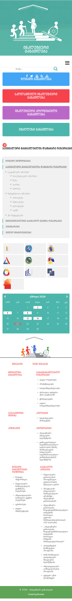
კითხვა (16, 184)
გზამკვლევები (46, 399)
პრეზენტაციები (47, 384)
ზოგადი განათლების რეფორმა (19, 469)
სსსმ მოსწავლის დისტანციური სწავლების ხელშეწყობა (51, 558)
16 (38, 318)
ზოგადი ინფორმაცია (18, 161)
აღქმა (15, 210)
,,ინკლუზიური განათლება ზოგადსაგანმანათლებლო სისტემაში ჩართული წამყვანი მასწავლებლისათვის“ (51, 534)
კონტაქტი (14, 428)
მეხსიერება (18, 202)
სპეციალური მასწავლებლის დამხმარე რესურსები (36, 167)
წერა (15, 180)
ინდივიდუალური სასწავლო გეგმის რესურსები (34, 221)
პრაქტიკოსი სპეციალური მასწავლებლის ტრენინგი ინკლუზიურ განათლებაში (50, 495)
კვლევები (42, 413)
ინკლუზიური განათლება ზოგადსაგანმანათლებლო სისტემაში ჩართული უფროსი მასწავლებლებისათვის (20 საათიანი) (51, 514)
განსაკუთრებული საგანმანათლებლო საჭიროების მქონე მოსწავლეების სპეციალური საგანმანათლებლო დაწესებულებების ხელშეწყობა (49, 451)
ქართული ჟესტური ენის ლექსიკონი (49, 393)
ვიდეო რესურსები (48, 380)
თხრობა (17, 188)
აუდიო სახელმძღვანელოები (49, 404)
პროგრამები (43, 428)
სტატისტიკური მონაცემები (46, 419)
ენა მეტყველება (15, 215)
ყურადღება (18, 206)
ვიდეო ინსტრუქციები (18, 232)
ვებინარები (13, 227)
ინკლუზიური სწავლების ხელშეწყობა (45, 435)
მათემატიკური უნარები (25, 176)
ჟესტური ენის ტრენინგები (49, 576)
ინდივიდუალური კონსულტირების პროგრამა (51, 568)
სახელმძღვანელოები (49, 388)
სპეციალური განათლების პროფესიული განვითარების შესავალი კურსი (51, 479)
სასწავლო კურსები (46, 468)
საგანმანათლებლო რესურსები (47, 373)
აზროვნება (18, 197)
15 (28, 318)
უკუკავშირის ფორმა (16, 414)
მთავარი (17, 364)
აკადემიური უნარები (18, 172)
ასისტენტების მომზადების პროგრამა (49, 548)
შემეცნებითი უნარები (19, 193)
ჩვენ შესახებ (40, 364)
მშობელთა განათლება (15, 373)
